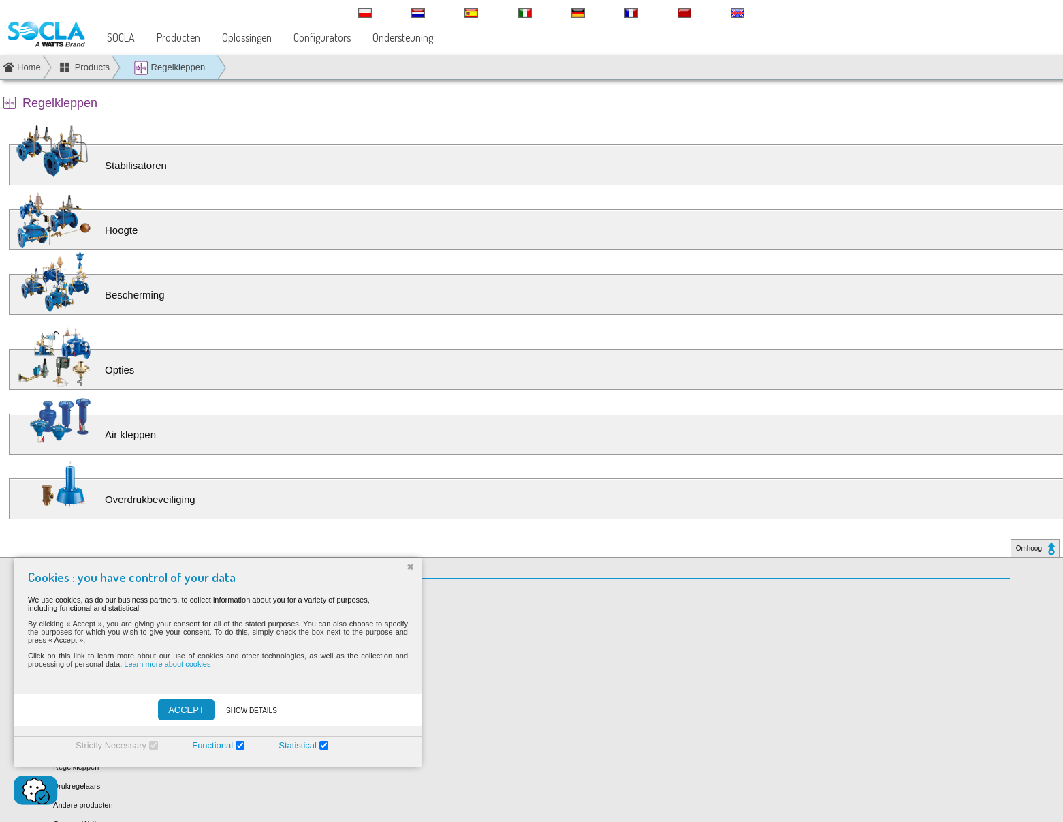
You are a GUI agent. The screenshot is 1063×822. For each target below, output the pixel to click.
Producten (178, 37)
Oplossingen (247, 37)
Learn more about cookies (167, 664)
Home (29, 67)
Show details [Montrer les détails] (251, 710)
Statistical (298, 745)
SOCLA (121, 37)
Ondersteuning (402, 37)
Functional (212, 745)
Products (92, 67)
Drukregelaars (76, 786)
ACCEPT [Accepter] (186, 710)
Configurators (322, 37)
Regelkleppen (169, 68)
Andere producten (82, 805)
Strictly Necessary (111, 745)
